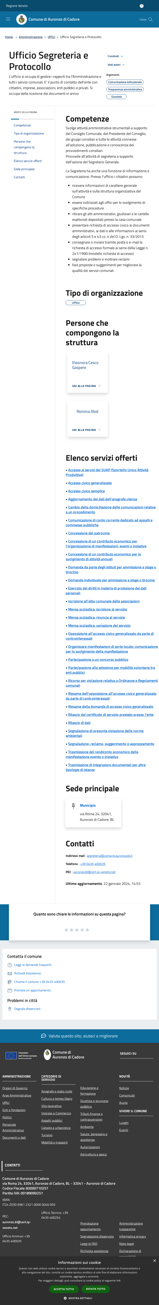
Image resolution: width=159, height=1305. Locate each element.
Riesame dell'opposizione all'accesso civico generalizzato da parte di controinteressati (111, 696)
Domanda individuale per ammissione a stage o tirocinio (111, 580)
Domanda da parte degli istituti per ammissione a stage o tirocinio (111, 569)
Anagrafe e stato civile (56, 1091)
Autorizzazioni (90, 1147)
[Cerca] (150, 19)
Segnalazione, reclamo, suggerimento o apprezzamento (111, 743)
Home (9, 36)
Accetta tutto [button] (64, 1289)
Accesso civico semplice (86, 491)
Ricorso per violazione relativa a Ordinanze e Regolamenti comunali (112, 683)
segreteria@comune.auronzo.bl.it (109, 855)
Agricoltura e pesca (93, 1154)
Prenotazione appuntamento (90, 1226)
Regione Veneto (17, 5)
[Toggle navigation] (8, 19)
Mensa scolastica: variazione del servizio (99, 625)
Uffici (51, 36)
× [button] (154, 1260)
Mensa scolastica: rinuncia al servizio (96, 617)
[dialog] (79, 1281)
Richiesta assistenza (94, 1250)
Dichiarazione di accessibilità (130, 1253)
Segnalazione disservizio (97, 1236)
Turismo (46, 1135)
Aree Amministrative (16, 1095)
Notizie (124, 1088)
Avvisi (123, 1102)
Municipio (88, 805)
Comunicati (127, 1095)
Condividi (116, 56)
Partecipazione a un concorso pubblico (98, 659)
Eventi (123, 1130)
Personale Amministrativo (13, 1127)
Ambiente (87, 1126)
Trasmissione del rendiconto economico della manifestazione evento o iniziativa (102, 754)
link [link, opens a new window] (118, 1280)
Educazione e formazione (89, 1090)
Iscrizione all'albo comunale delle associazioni (104, 601)
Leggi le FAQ (88, 1243)
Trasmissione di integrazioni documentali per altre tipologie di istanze (106, 767)
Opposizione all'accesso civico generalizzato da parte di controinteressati (110, 636)
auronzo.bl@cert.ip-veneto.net (94, 871)
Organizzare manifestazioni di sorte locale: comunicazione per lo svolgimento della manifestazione (112, 649)
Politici (7, 1117)
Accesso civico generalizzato (90, 483)
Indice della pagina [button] (25, 112)
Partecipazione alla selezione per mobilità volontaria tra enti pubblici (110, 670)
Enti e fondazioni (14, 1109)
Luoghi (124, 1122)
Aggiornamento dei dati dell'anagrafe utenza (102, 499)
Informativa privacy (132, 1236)
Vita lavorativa (51, 1105)
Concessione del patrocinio (89, 533)
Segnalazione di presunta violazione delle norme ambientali (105, 733)
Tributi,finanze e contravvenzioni (91, 1116)
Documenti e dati (14, 1137)
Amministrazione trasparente (131, 1226)
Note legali (126, 1243)
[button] (79, 1298)
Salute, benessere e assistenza (93, 1137)
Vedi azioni (117, 64)
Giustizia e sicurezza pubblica (94, 1103)
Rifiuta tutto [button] (95, 1289)
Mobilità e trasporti (54, 1142)
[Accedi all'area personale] (141, 6)
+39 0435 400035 (92, 863)
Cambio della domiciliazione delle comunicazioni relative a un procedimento (111, 509)
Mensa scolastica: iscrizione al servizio (97, 609)
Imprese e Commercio (56, 1113)
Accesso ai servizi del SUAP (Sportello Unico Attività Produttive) (107, 472)
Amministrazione (31, 36)
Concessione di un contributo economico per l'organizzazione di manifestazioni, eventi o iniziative (106, 543)
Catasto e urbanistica (56, 1127)
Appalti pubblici (51, 1120)
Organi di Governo (14, 1088)
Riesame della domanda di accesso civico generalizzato (110, 706)
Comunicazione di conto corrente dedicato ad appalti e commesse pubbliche (109, 522)
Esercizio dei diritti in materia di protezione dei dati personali (106, 590)
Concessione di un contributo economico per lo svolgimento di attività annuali (103, 556)
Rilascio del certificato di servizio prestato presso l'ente (111, 714)
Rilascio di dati (79, 722)
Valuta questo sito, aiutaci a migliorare (79, 1036)
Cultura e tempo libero (56, 1098)
